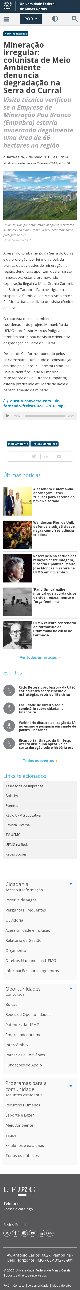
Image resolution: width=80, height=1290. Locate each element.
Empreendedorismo (23, 1034)
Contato (19, 1285)
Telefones (12, 1203)
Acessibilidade (38, 1285)
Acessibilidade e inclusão (27, 930)
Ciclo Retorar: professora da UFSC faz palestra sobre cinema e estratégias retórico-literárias (47, 691)
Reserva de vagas (20, 899)
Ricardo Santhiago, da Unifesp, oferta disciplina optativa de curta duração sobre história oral (47, 744)
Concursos (14, 994)
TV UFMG (12, 834)
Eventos (11, 805)
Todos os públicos (22, 1155)
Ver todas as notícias (38, 657)
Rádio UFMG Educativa (23, 815)
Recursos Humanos (22, 1104)
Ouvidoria (14, 920)
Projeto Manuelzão (44, 444)
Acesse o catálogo (18, 1208)
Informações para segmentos (32, 970)
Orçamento (15, 950)
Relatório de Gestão (23, 940)
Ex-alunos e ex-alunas (24, 1145)
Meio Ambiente (18, 444)
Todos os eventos (38, 760)
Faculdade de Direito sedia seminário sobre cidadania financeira (41, 708)
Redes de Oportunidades (27, 1014)
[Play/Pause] (7, 416)
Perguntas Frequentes (25, 910)
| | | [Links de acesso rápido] (37, 1285)
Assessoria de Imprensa (24, 786)
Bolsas (11, 1004)
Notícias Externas (16, 33)
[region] (40, 1209)
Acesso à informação (24, 889)
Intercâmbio (16, 1044)
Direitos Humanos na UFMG (30, 960)
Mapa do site (61, 1285)
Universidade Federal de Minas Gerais (43, 1270)
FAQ (6, 1285)
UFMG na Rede (17, 844)
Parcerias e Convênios (25, 1054)
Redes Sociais (16, 854)
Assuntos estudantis (24, 1094)
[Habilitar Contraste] (55, 19)
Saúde (10, 1135)
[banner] (40, 12)
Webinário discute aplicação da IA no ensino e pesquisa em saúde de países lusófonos (47, 726)
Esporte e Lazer (19, 1115)
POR (30, 19)
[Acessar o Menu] (6, 19)
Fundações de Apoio (23, 1064)
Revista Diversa (17, 825)
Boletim (11, 795)
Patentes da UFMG (22, 1024)
